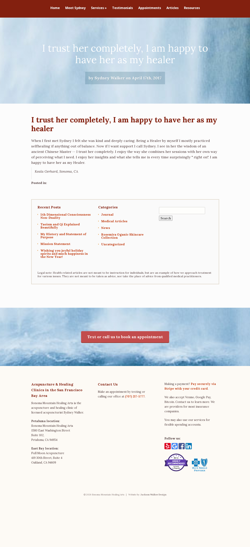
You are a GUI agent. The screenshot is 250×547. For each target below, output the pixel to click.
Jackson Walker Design (153, 497)
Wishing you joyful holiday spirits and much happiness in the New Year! (64, 256)
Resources (192, 8)
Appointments (149, 8)
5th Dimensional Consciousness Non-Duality (65, 218)
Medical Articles (114, 223)
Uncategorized (113, 246)
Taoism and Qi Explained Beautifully (60, 227)
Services (99, 8)
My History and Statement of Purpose (63, 237)
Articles (172, 8)
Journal (107, 217)
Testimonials (122, 8)
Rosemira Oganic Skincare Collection (122, 238)
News (105, 230)
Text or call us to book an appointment (125, 339)
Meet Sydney (75, 8)
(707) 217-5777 (135, 398)
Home (55, 8)
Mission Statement (55, 246)
